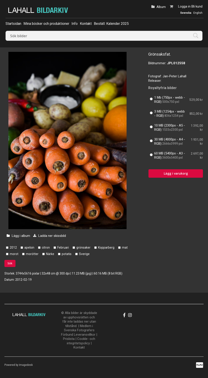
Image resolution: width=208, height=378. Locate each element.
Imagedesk (26, 364)
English (197, 12)
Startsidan (13, 23)
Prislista (69, 339)
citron (46, 247)
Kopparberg (106, 247)
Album (161, 7)
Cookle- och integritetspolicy (81, 341)
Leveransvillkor (84, 335)
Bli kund (196, 6)
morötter (32, 254)
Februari (63, 247)
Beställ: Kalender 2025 (111, 23)
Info (74, 23)
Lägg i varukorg (176, 173)
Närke (50, 254)
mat (125, 247)
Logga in (184, 6)
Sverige (84, 254)
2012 (13, 247)
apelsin (29, 247)
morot (14, 254)
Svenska (185, 12)
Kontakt (86, 23)
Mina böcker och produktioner (46, 23)
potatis (66, 254)
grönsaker (83, 247)
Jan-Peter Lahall (174, 76)
